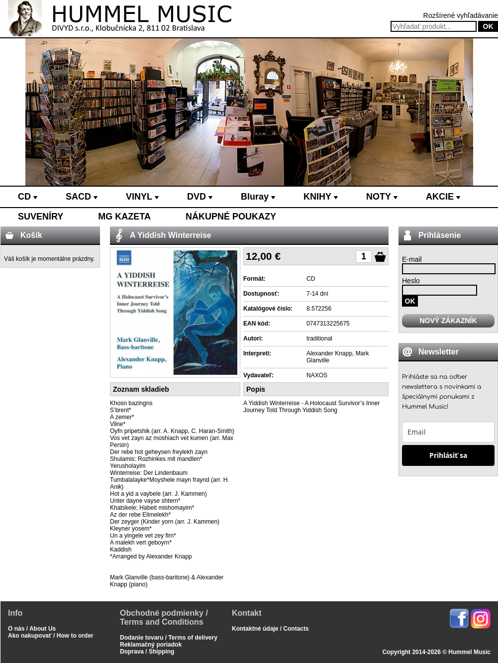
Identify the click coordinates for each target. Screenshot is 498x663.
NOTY (382, 197)
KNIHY (320, 197)
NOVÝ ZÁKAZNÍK (448, 321)
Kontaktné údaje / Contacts (270, 628)
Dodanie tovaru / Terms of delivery (168, 637)
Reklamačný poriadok (151, 644)
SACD (82, 197)
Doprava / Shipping (147, 651)
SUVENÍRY (40, 216)
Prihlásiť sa (448, 455)
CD (27, 197)
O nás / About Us (32, 628)
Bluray (258, 197)
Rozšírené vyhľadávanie (460, 15)
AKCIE (443, 197)
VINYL (142, 197)
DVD (199, 197)
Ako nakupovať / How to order (51, 635)
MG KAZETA (124, 216)
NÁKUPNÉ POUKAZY (231, 216)
